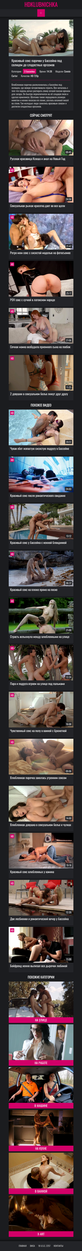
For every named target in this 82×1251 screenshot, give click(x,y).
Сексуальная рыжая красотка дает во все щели (37, 205)
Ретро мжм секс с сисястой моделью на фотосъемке (40, 252)
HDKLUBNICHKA (41, 4)
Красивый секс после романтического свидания (37, 495)
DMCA (32, 1245)
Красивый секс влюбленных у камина (32, 871)
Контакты (58, 1245)
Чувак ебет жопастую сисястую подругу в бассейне (39, 448)
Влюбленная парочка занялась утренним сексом (38, 777)
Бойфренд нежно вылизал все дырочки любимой (38, 965)
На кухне (41, 1148)
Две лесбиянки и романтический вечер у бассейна (39, 918)
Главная (23, 1245)
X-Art (41, 1234)
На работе (41, 1062)
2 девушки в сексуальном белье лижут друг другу (39, 393)
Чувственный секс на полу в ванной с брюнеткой (38, 730)
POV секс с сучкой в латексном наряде (32, 299)
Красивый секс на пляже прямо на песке (33, 589)
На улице (41, 1020)
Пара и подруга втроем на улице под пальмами (37, 683)
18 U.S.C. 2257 (44, 1245)
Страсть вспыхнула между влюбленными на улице (39, 636)
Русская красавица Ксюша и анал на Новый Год (37, 158)
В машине (41, 1105)
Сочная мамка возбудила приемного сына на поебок (40, 346)
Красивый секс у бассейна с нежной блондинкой (38, 542)
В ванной (41, 1191)
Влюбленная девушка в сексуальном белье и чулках (40, 824)
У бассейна (29, 71)
